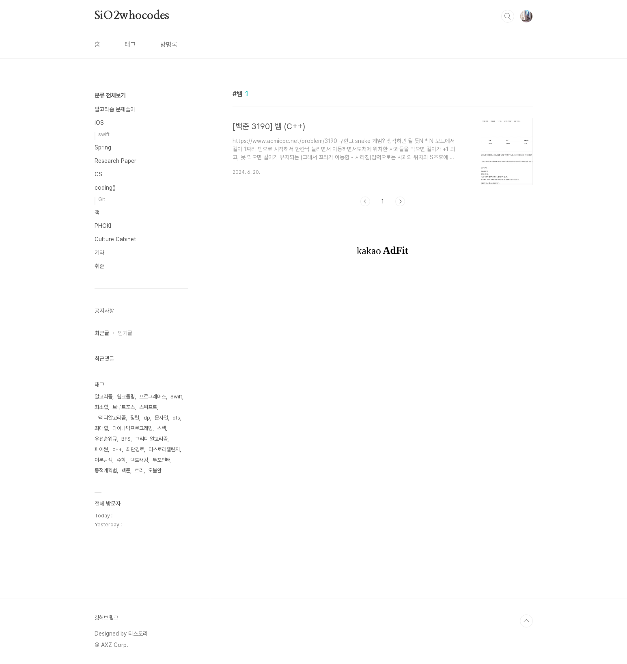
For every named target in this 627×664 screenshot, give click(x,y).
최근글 (102, 333)
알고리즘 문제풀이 (115, 109)
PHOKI (103, 226)
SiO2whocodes (132, 16)
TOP (526, 620)
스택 (161, 428)
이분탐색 (103, 460)
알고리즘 (103, 397)
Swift (176, 397)
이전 (365, 201)
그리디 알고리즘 (151, 439)
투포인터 (161, 460)
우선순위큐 (106, 439)
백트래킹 (139, 460)
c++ (117, 449)
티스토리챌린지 (164, 449)
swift (104, 134)
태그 (130, 44)
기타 (99, 252)
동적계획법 (106, 470)
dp (147, 418)
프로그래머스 (152, 397)
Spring (103, 147)
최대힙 (101, 428)
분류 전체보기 (110, 95)
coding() (105, 187)
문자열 (161, 418)
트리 (139, 470)
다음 (400, 201)
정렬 (134, 418)
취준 (99, 266)
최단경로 (135, 449)
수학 (121, 460)
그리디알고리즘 (110, 418)
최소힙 (101, 407)
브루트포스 (123, 407)
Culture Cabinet (115, 239)
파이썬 (101, 449)
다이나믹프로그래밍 (132, 428)
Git (101, 199)
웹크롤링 (126, 397)
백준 (125, 470)
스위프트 (148, 407)
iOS (99, 122)
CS (98, 174)
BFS (126, 439)
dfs (176, 418)
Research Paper (115, 161)
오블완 (155, 470)
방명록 (168, 44)
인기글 (125, 333)
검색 (508, 16)
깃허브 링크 (106, 617)
